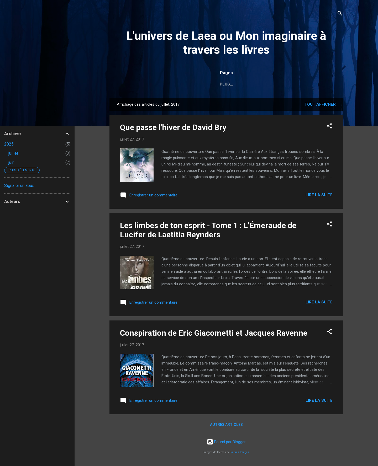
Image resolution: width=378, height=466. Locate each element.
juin (11, 162)
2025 (9, 144)
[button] (329, 127)
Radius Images (239, 452)
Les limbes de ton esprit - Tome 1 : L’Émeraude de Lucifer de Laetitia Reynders (208, 230)
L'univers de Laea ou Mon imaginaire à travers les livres (226, 43)
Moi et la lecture (164, 84)
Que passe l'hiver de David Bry (173, 127)
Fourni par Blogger (226, 442)
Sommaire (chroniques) (219, 84)
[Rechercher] (340, 14)
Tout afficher (320, 104)
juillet (13, 153)
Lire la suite (319, 194)
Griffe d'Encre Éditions (279, 84)
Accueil (127, 84)
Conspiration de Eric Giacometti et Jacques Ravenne (213, 333)
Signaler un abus (19, 185)
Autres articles (226, 424)
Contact (324, 84)
